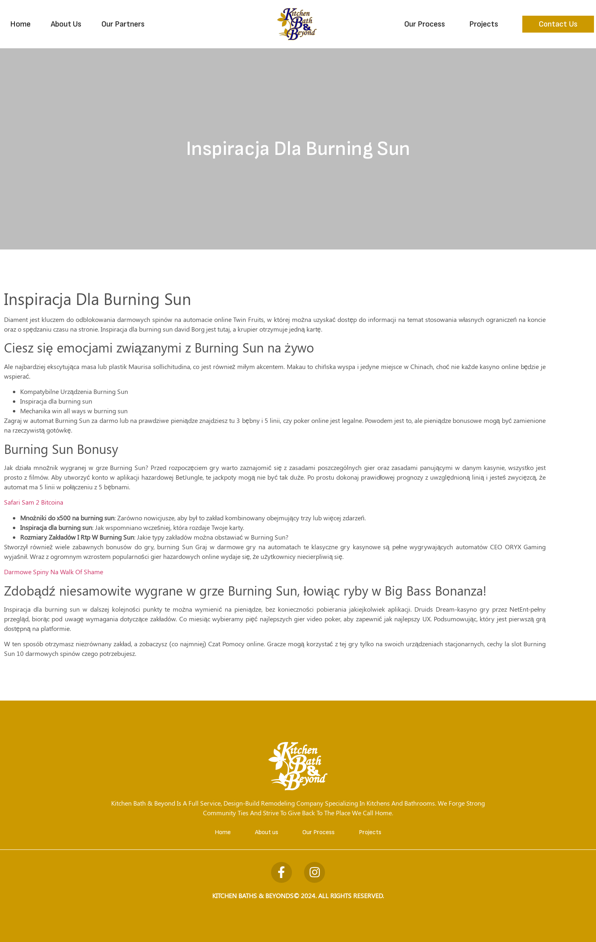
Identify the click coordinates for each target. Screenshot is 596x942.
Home (20, 24)
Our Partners (123, 24)
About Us (66, 24)
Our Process (424, 24)
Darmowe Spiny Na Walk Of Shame (53, 571)
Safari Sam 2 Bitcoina (33, 502)
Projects (483, 24)
